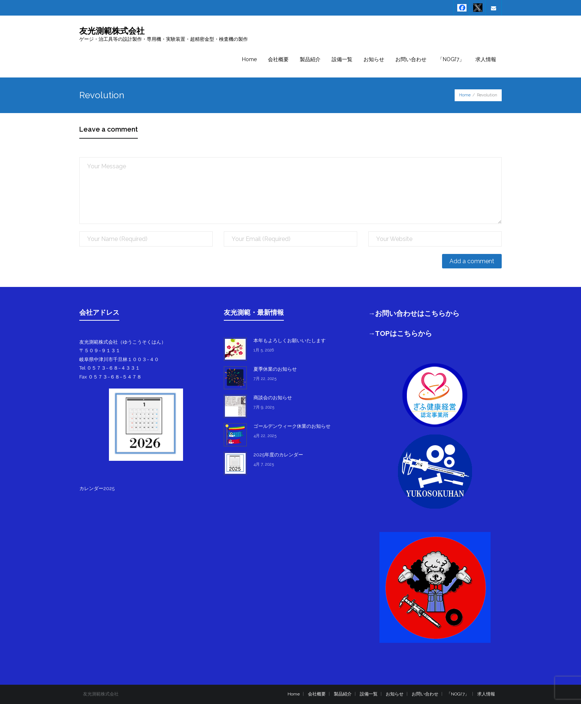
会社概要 (317, 694)
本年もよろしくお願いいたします (289, 340)
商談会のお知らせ (272, 397)
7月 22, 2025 (264, 378)
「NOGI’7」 (457, 694)
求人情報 (486, 694)
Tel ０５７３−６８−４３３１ (109, 368)
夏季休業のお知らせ (275, 369)
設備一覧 (369, 694)
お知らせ (395, 694)
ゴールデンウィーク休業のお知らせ (292, 426)
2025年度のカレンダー (278, 454)
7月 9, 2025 (263, 407)
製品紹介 (343, 694)
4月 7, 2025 (263, 464)
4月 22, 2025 (264, 435)
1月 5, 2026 (263, 350)
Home (465, 95)
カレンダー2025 (96, 488)
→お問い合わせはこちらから (414, 313)
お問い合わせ (425, 694)
